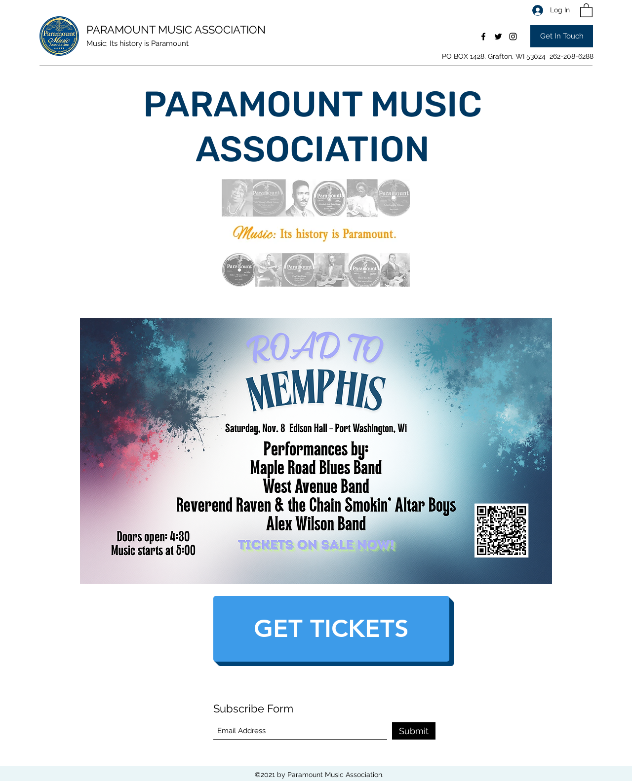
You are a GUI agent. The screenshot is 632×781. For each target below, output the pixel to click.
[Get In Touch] (561, 36)
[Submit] (413, 731)
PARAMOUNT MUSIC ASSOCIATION (176, 29)
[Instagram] (513, 36)
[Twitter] (498, 36)
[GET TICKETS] (331, 629)
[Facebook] (483, 36)
